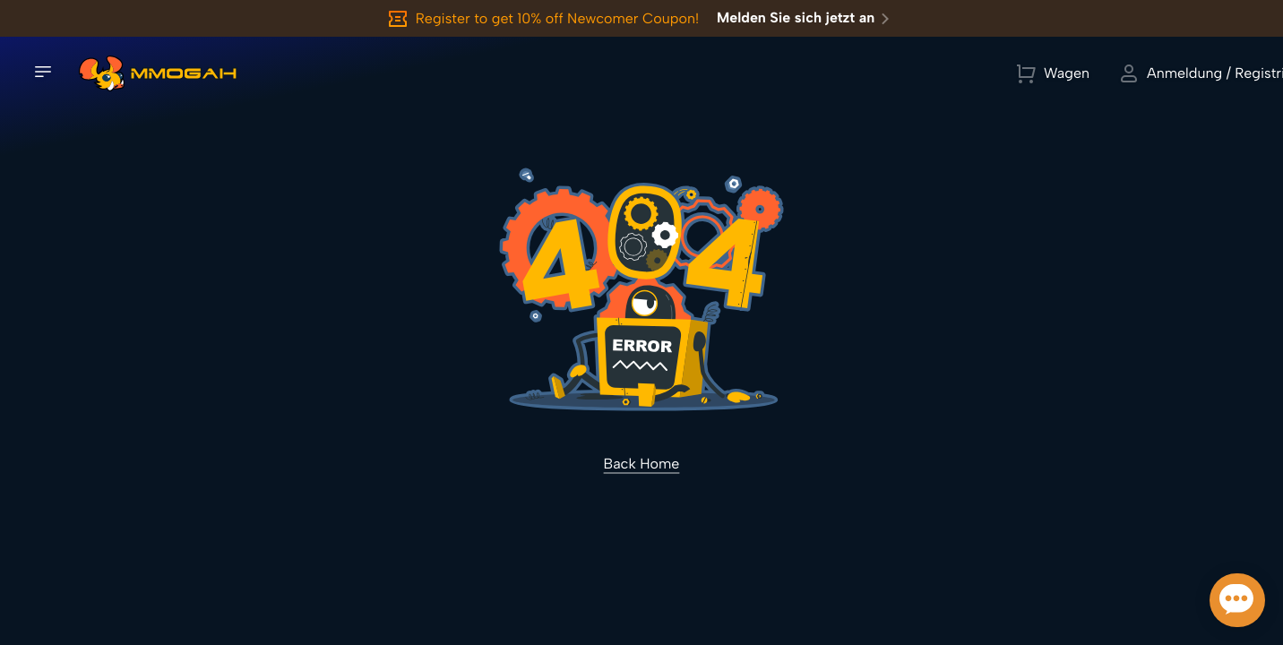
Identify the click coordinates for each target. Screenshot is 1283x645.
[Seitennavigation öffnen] (43, 74)
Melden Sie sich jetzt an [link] (806, 19)
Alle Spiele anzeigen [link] (662, 75)
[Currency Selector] (1052, 76)
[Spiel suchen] (504, 76)
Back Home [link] (642, 468)
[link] (102, 76)
